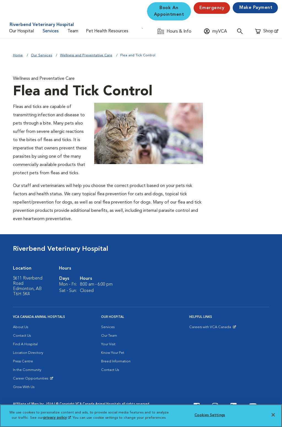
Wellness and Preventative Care (86, 55)
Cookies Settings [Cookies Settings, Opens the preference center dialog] (209, 415)
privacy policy (57, 418)
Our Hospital (21, 31)
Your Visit (108, 344)
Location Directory (28, 353)
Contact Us (22, 336)
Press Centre (23, 361)
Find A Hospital (25, 344)
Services (51, 31)
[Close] (273, 415)
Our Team (109, 336)
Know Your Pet (112, 353)
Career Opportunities (31, 380)
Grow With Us (23, 387)
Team (72, 31)
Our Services (41, 55)
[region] (141, 415)
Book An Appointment (169, 11)
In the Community (27, 370)
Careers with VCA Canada (210, 328)
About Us (20, 327)
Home (18, 55)
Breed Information (116, 361)
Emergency (211, 8)
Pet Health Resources (107, 31)
